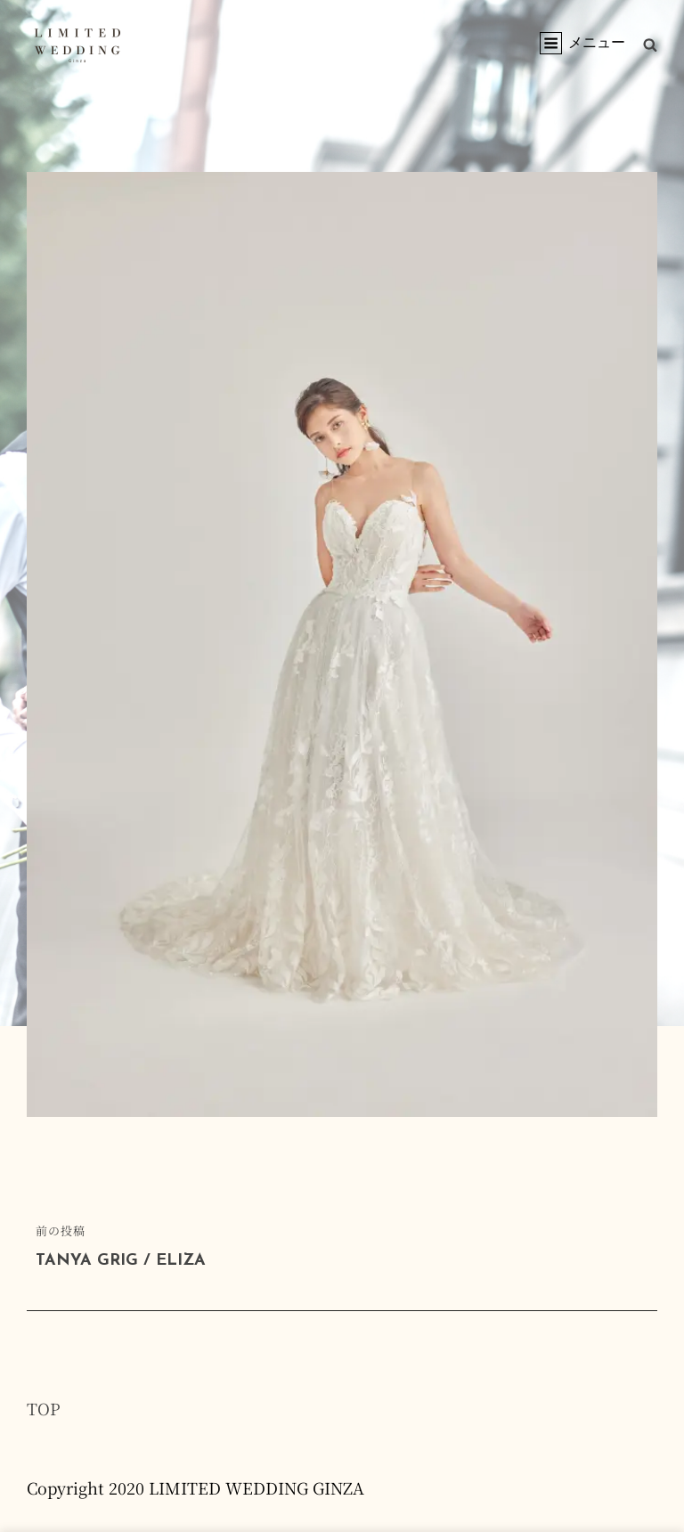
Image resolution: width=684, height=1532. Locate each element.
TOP (44, 1408)
